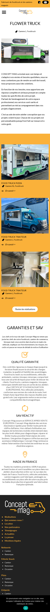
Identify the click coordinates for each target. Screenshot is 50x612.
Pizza (3, 575)
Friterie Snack (8, 559)
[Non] (46, 603)
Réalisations (10, 517)
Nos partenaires (12, 527)
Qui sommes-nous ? (14, 520)
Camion (8, 551)
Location (9, 523)
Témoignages (11, 530)
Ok (26, 608)
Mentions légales (13, 540)
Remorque (9, 554)
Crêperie (5, 590)
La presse (9, 537)
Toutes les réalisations (25, 309)
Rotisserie (6, 547)
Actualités (9, 534)
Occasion (9, 569)
